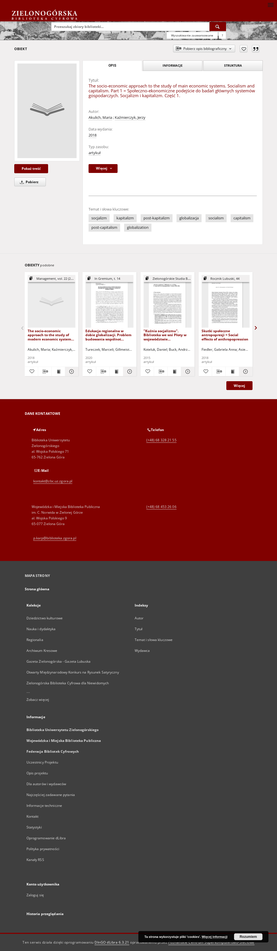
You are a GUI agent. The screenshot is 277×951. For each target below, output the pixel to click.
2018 (93, 135)
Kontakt (32, 816)
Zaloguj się (35, 895)
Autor (139, 618)
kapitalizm (125, 218)
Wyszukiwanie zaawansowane (192, 35)
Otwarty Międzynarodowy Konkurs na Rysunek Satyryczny (72, 672)
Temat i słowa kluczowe (154, 639)
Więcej (239, 385)
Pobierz (28, 182)
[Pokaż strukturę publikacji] (51, 278)
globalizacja (189, 218)
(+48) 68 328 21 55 (161, 440)
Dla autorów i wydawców (46, 783)
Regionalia (34, 639)
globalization (138, 227)
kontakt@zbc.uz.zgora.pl (53, 481)
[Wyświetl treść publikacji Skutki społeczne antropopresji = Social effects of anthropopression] (232, 371)
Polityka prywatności (42, 848)
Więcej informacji (214, 936)
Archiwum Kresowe (42, 650)
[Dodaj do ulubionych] (243, 48)
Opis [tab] (112, 66)
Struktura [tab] (233, 65)
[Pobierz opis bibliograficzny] (44, 371)
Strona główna (37, 589)
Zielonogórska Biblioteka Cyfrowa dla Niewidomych (67, 683)
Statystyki (34, 827)
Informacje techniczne (44, 805)
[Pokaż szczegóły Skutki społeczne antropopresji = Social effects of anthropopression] (244, 371)
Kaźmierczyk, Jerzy (130, 117)
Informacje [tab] (172, 65)
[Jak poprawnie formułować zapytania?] (222, 35)
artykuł (94, 152)
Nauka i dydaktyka (41, 628)
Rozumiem (248, 937)
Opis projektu (37, 773)
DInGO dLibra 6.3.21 (112, 942)
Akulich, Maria (100, 117)
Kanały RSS (35, 859)
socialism (216, 218)
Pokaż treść (31, 168)
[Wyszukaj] (218, 26)
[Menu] (270, 4)
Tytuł (139, 628)
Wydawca (142, 650)
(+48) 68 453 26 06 (161, 506)
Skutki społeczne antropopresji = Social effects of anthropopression (225, 334)
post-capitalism (104, 227)
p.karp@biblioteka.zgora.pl (54, 538)
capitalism (242, 218)
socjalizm (99, 218)
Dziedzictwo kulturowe (44, 618)
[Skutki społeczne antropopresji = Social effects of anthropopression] (225, 301)
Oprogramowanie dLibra (46, 838)
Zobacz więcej (37, 699)
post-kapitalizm (156, 218)
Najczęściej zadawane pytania (50, 794)
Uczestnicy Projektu (42, 762)
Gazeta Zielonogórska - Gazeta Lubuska (58, 661)
